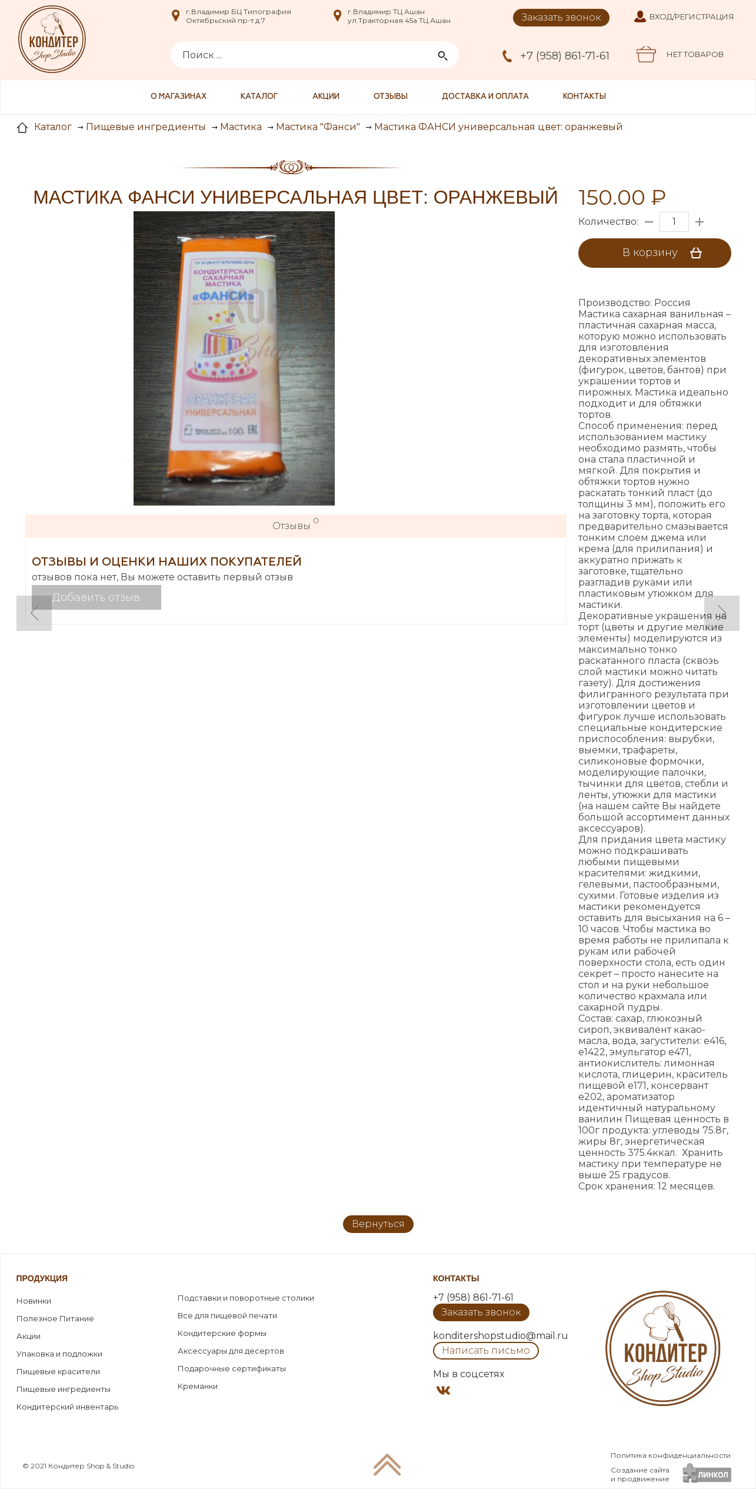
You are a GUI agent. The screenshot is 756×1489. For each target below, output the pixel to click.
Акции (325, 97)
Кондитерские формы (222, 1333)
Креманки (198, 1386)
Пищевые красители (58, 1371)
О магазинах (179, 97)
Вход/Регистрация (692, 16)
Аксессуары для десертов (231, 1350)
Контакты (584, 97)
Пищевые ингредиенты (63, 1389)
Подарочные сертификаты (232, 1368)
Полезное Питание (55, 1318)
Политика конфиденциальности (671, 1455)
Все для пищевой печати (227, 1315)
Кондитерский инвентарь (67, 1406)
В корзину (666, 253)
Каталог (259, 97)
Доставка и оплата (485, 97)
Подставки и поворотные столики (246, 1297)
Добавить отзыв (96, 597)
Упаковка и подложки (59, 1353)
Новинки (33, 1300)
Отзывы (391, 97)
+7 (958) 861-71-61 (565, 55)
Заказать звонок (561, 17)
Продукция (42, 1278)
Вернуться (378, 1223)
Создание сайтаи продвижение (640, 1474)
